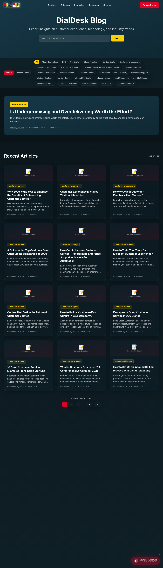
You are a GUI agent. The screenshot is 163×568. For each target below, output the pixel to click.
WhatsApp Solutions (125, 83)
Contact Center (109, 62)
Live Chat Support (140, 78)
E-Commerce (104, 73)
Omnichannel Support (45, 83)
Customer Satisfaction (45, 73)
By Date (9, 72)
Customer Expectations (46, 67)
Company (108, 5)
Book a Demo (149, 5)
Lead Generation (122, 78)
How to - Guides (64, 78)
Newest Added (22, 73)
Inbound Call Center (83, 78)
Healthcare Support (139, 73)
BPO (64, 62)
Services (51, 5)
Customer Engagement (129, 62)
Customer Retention (132, 67)
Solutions (65, 5)
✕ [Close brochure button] (159, 555)
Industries (79, 5)
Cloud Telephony (91, 62)
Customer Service (66, 73)
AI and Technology (50, 62)
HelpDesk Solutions (44, 78)
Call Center (75, 62)
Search (117, 38)
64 (90, 404)
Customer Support (86, 73)
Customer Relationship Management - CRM (101, 67)
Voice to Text (106, 83)
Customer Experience (69, 67)
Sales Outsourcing (89, 83)
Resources (94, 5)
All (37, 62)
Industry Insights (103, 78)
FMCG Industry (120, 73)
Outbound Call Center (68, 83)
